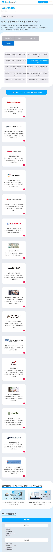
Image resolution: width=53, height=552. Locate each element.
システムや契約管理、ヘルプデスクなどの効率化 (37, 69)
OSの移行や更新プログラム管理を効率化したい (37, 75)
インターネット (13, 432)
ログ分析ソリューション (36, 432)
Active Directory (11, 398)
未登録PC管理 (9, 379)
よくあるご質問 (8, 494)
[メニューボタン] (50, 2)
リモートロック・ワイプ (12, 410)
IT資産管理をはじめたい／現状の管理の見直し (15, 50)
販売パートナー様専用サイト (32, 502)
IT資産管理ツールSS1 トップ (6, 16)
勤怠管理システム (34, 430)
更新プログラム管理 (11, 357)
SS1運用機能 (9, 361)
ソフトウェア (13, 402)
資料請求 (43, 2)
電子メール (34, 381)
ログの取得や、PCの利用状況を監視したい (37, 62)
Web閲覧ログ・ (36, 379)
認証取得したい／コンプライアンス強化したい (15, 69)
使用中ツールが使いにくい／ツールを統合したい (37, 50)
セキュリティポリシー (7, 538)
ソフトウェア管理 (10, 344)
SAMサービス (31, 494)
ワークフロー (9, 406)
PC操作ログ (31, 383)
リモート (11, 400)
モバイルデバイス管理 (11, 448)
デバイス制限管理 (10, 383)
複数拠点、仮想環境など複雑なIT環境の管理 (15, 63)
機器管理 (8, 340)
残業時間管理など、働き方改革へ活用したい (15, 75)
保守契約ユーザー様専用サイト (9, 502)
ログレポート (32, 389)
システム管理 (9, 342)
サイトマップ (5, 536)
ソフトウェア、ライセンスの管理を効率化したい (37, 56)
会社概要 (5, 543)
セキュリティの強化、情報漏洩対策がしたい (15, 56)
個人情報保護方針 (6, 541)
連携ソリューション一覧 (35, 428)
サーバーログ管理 (33, 387)
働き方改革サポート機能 (12, 444)
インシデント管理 (10, 404)
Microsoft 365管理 (10, 408)
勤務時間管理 (9, 359)
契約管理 (8, 346)
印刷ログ (31, 385)
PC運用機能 (9, 355)
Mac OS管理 (9, 446)
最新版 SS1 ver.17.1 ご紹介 (35, 444)
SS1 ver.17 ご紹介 (33, 446)
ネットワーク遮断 (10, 381)
